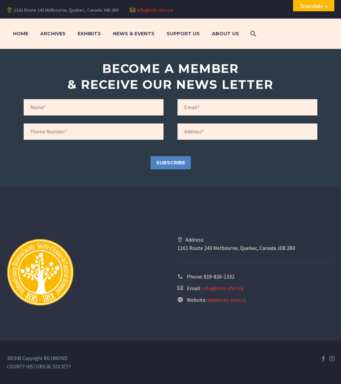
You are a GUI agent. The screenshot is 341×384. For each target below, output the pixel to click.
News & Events (134, 34)
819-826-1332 (219, 276)
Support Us (183, 34)
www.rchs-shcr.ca (226, 299)
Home (20, 34)
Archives (53, 34)
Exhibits (89, 34)
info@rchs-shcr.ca (155, 10)
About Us (225, 34)
